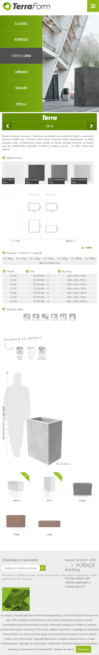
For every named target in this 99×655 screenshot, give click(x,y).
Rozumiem (83, 649)
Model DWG (30, 355)
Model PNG (19, 355)
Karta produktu (42, 355)
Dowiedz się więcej (63, 649)
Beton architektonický (49, 262)
